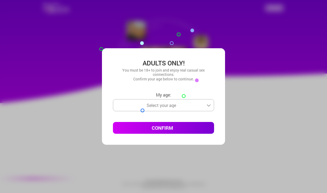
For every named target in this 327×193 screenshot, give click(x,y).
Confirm (162, 128)
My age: (163, 95)
